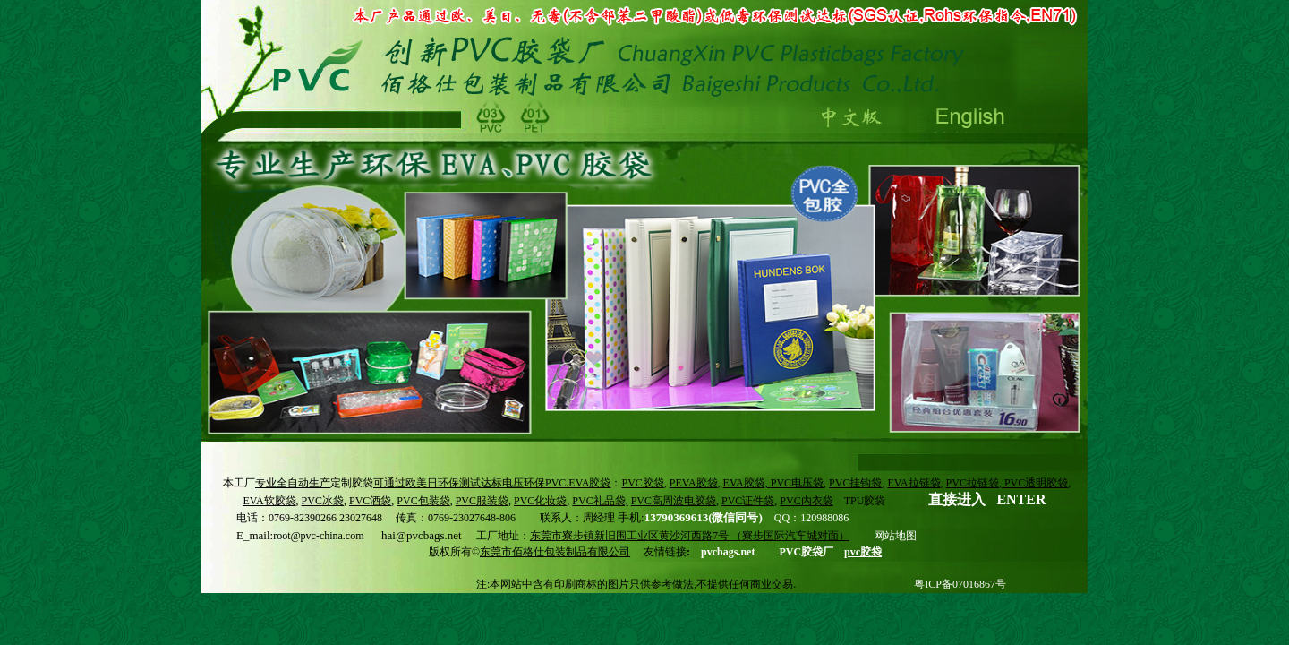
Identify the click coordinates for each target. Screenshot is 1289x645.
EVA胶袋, (747, 483)
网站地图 (895, 535)
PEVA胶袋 (694, 483)
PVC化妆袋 (540, 500)
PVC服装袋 (482, 500)
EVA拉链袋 (913, 483)
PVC (747, 500)
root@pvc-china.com (318, 535)
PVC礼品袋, (599, 500)
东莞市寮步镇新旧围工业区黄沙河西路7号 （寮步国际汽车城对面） (689, 535)
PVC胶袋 (642, 483)
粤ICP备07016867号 (960, 584)
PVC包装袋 (423, 500)
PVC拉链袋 (972, 483)
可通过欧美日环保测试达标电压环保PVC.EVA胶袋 (491, 483)
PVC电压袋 (797, 483)
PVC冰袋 (323, 500)
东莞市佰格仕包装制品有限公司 (555, 552)
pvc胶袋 (863, 552)
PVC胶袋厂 (806, 552)
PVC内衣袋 (806, 500)
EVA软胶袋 (269, 500)
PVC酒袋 (370, 500)
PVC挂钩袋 (855, 483)
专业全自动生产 (292, 483)
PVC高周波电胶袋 (673, 500)
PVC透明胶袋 (1035, 483)
